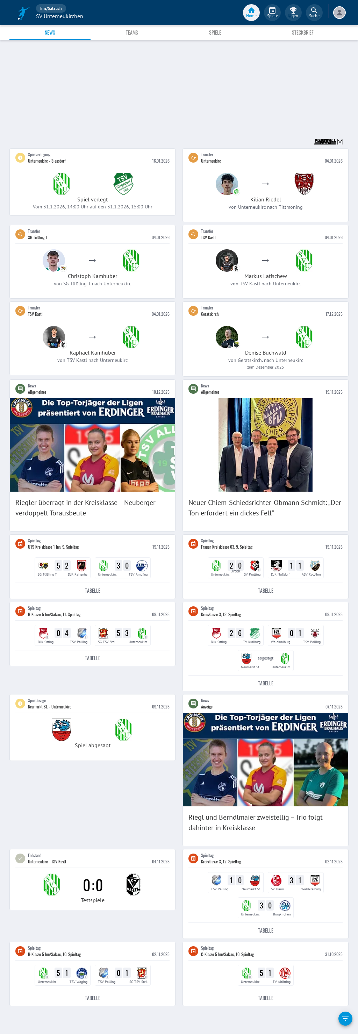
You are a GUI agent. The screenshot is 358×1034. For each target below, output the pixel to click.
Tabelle (92, 590)
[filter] (345, 1019)
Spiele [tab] (215, 32)
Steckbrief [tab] (302, 32)
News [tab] (50, 32)
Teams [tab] (132, 32)
